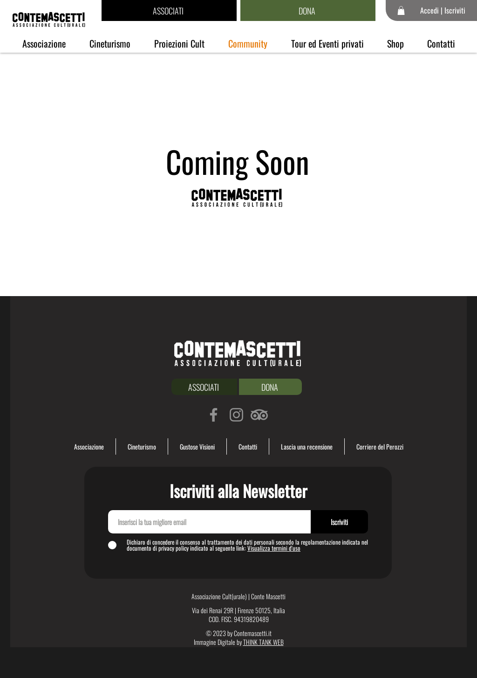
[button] (401, 10)
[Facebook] (213, 415)
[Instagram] (236, 415)
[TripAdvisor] (259, 415)
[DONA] (307, 10)
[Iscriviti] (339, 521)
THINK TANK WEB (263, 642)
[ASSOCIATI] (169, 10)
